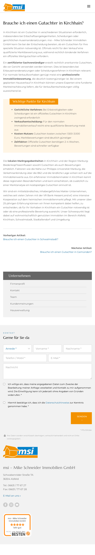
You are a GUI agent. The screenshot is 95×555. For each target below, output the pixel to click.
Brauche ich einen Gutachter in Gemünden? (66, 251)
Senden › (82, 418)
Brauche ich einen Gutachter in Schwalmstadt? (30, 239)
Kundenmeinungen (21, 303)
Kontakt (15, 290)
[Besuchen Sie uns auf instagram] (11, 504)
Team (13, 297)
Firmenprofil (17, 283)
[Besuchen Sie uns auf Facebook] (5, 504)
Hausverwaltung (19, 310)
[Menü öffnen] (88, 6)
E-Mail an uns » (12, 495)
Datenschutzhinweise (57, 402)
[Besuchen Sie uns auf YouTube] (17, 504)
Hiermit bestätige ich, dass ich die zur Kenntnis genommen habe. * (43, 404)
